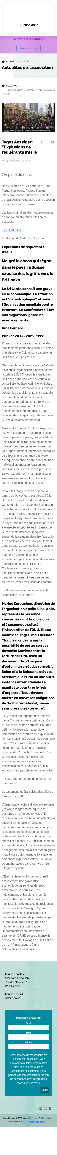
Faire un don (28, 48)
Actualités (11, 85)
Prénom (28, 1042)
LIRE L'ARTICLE (13, 230)
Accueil (10, 61)
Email (28, 1023)
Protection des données (37, 1122)
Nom (28, 1033)
